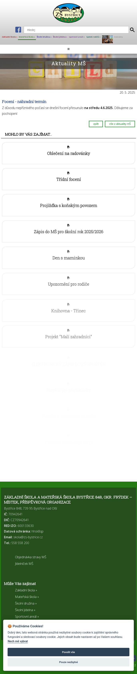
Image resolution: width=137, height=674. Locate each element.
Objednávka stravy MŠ (30, 557)
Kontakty (118, 37)
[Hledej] (76, 29)
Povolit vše (68, 652)
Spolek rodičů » (93, 37)
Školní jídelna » (60, 37)
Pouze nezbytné (68, 662)
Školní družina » (44, 37)
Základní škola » (9, 37)
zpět (95, 124)
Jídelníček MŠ (24, 563)
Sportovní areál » (77, 37)
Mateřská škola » (27, 37)
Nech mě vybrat (18, 641)
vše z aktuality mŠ (120, 124)
